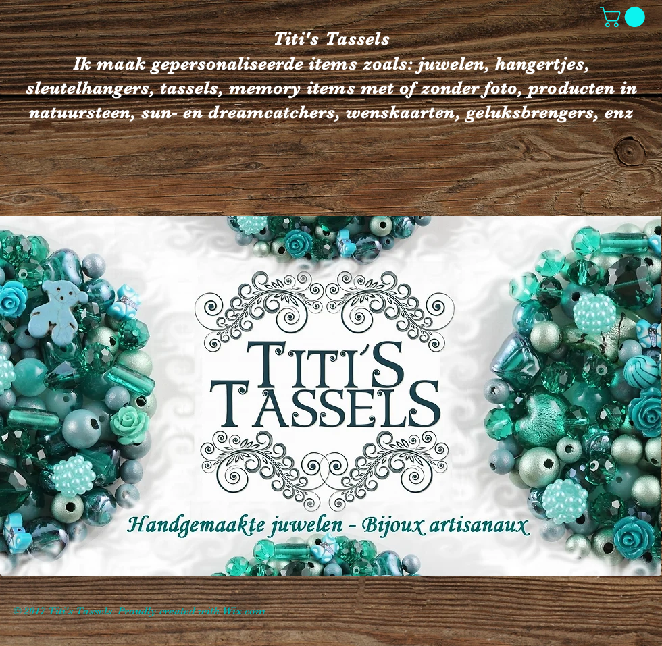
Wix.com (243, 611)
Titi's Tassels (331, 39)
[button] (625, 17)
